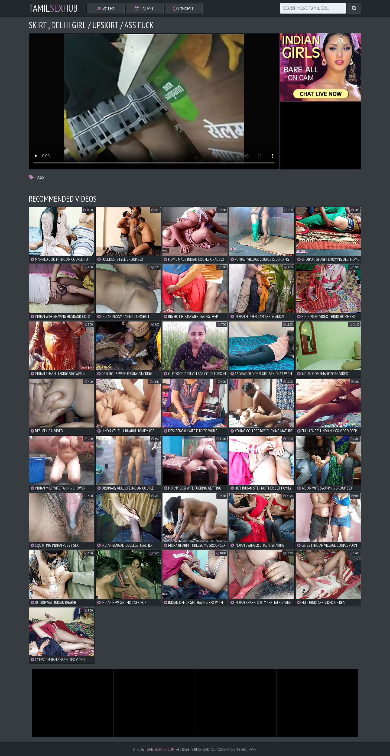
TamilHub (53, 8)
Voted (105, 8)
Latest (144, 8)
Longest (183, 8)
